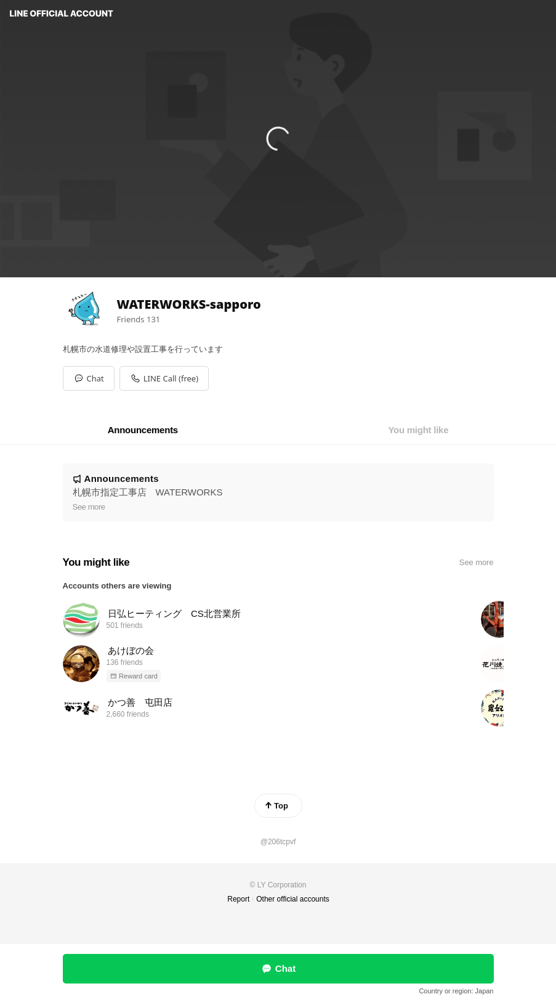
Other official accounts (292, 899)
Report (238, 899)
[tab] (143, 430)
